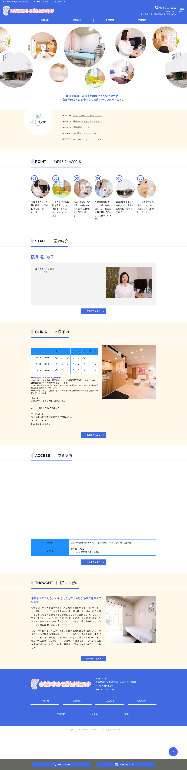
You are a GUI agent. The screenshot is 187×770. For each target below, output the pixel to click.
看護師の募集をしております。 (87, 121)
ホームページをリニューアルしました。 (91, 139)
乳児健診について (81, 127)
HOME (126, 738)
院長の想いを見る (93, 681)
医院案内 (110, 20)
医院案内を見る (93, 446)
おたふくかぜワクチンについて (87, 115)
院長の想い (142, 724)
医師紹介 (77, 20)
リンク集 (93, 738)
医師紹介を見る (93, 316)
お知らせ (45, 20)
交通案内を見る (93, 579)
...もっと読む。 (42, 294)
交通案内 (142, 20)
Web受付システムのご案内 (85, 133)
